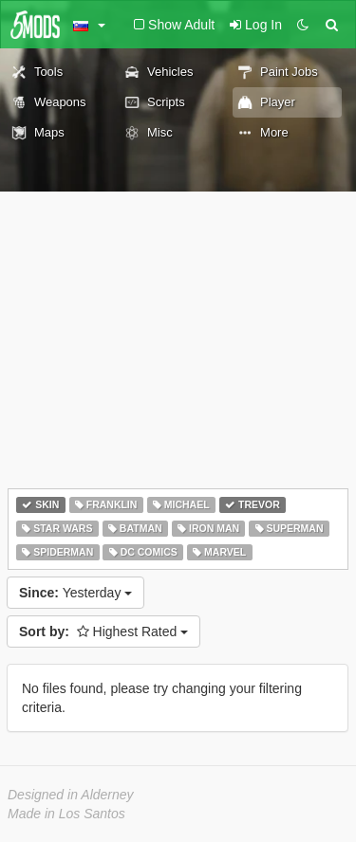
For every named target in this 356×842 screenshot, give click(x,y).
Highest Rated (103, 631)
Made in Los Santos (66, 813)
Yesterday (75, 592)
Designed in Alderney (71, 794)
